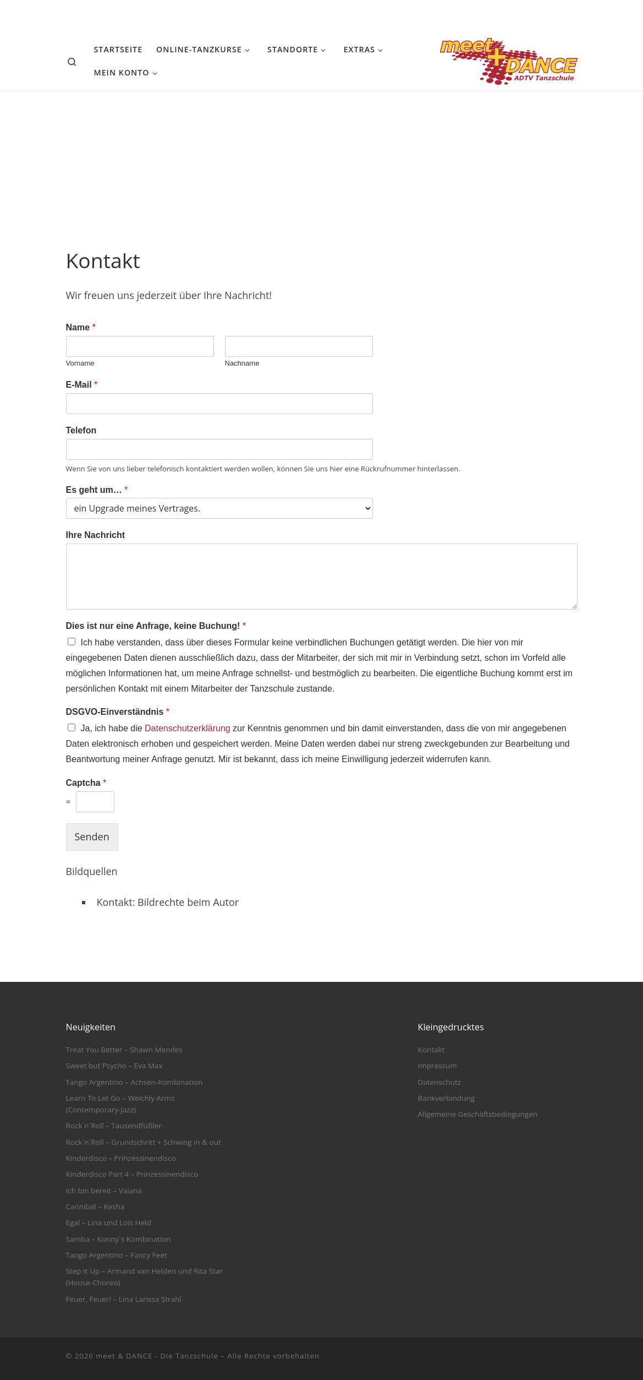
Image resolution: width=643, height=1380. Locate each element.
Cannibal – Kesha (95, 1206)
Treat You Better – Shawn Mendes (124, 1050)
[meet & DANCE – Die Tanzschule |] (509, 59)
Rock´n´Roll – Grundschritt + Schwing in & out (143, 1142)
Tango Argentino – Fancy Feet (116, 1255)
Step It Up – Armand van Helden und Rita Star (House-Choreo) (144, 1276)
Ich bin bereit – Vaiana (104, 1191)
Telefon (81, 430)
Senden (92, 836)
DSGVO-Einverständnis (118, 711)
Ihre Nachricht (95, 535)
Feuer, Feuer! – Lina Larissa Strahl (124, 1299)
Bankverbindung (446, 1098)
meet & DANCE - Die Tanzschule (157, 1356)
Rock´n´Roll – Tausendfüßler (114, 1126)
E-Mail (82, 384)
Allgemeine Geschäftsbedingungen (477, 1114)
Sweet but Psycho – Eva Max (114, 1066)
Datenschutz (439, 1082)
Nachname (242, 363)
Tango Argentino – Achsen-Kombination (134, 1082)
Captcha (86, 782)
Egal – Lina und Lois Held (108, 1222)
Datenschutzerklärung (187, 728)
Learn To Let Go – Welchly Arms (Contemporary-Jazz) (120, 1104)
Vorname (80, 363)
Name (81, 327)
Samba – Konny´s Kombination (118, 1239)
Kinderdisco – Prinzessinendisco (121, 1158)
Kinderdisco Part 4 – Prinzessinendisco (132, 1174)
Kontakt (430, 1050)
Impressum (437, 1066)
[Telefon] (219, 449)
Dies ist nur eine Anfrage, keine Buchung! (156, 626)
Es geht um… (97, 490)
